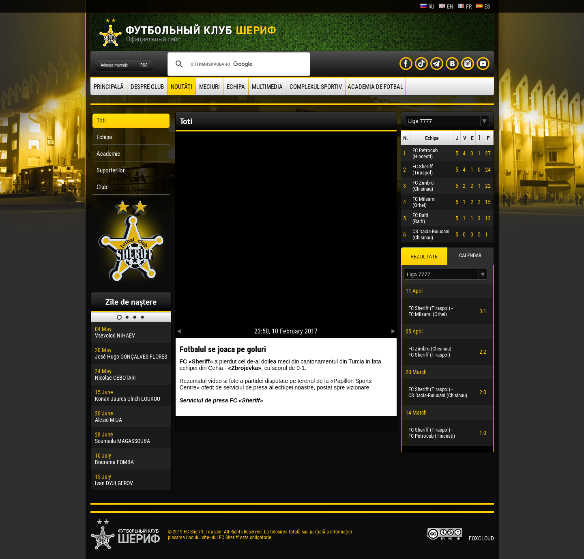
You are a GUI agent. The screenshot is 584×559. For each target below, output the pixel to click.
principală (109, 86)
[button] (484, 121)
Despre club (147, 86)
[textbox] (443, 121)
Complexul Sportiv (316, 86)
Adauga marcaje (114, 65)
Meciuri (209, 86)
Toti (101, 120)
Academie (108, 153)
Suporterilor (111, 170)
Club (102, 187)
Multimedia (267, 86)
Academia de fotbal (375, 86)
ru (427, 6)
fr (464, 6)
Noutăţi (181, 86)
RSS (144, 65)
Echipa (236, 86)
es (483, 6)
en (445, 6)
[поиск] (238, 64)
